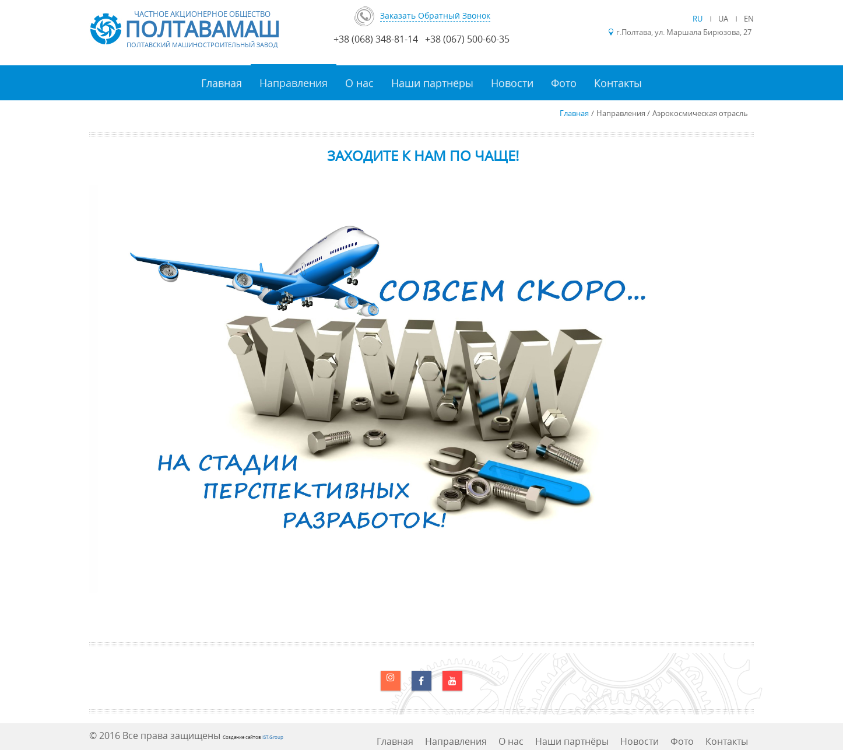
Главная (221, 83)
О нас (359, 83)
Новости (512, 83)
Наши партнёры (432, 83)
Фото (564, 83)
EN (749, 18)
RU (698, 18)
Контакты (618, 83)
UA (724, 18)
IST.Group (272, 737)
